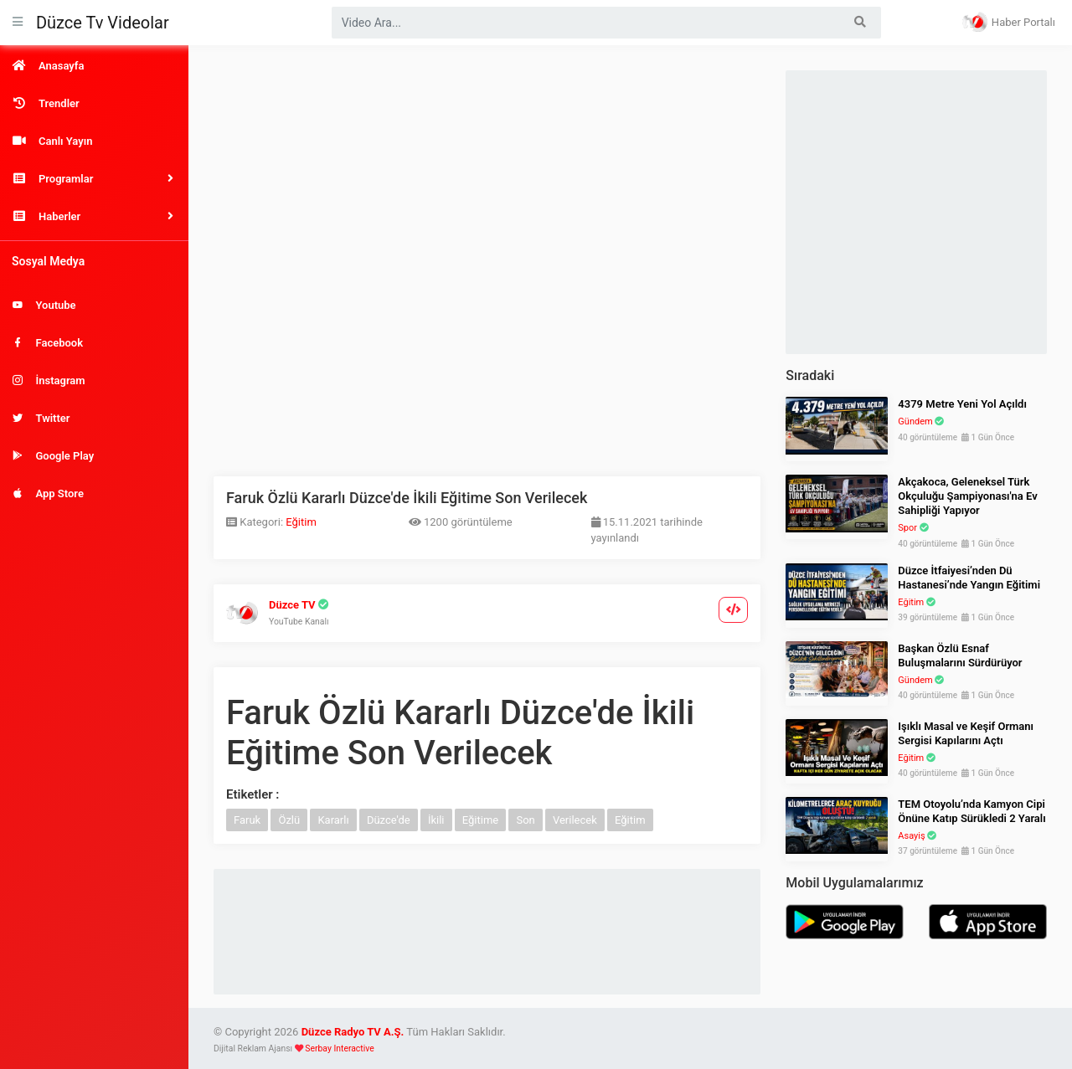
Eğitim (301, 522)
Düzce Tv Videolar (102, 23)
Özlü (289, 820)
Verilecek (575, 820)
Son (525, 820)
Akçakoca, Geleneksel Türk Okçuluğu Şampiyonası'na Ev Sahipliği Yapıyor (967, 496)
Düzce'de (388, 820)
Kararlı (332, 820)
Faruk (247, 820)
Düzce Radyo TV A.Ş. (353, 1031)
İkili (436, 820)
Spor (907, 527)
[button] (94, 179)
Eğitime (480, 820)
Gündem (915, 421)
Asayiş (911, 835)
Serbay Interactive (339, 1048)
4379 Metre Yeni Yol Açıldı (962, 404)
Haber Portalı (1008, 21)
